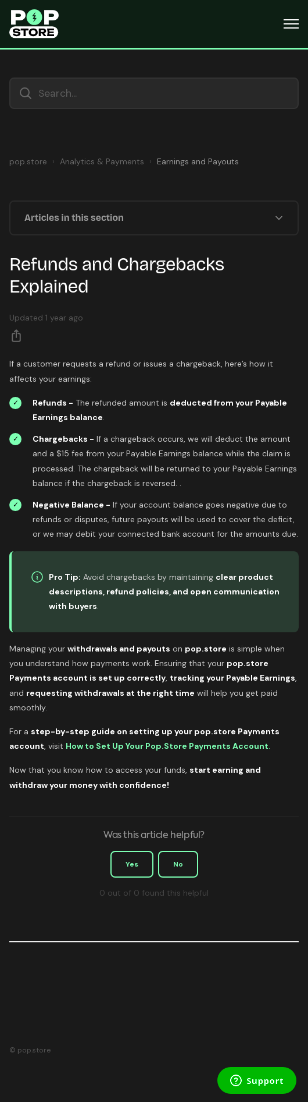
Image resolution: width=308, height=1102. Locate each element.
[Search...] (154, 93)
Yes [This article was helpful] (132, 864)
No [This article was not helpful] (178, 864)
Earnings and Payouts (198, 161)
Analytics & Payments (102, 161)
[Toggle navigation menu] (291, 24)
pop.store (28, 161)
